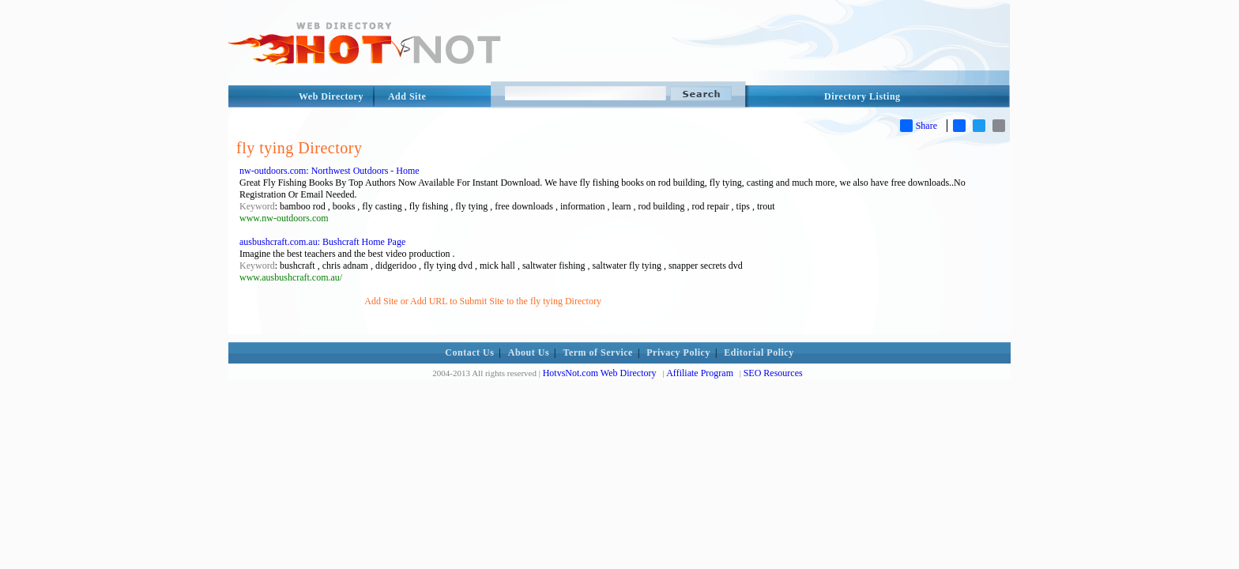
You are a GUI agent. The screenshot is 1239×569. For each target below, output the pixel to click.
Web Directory (331, 96)
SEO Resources (773, 373)
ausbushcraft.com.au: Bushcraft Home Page (322, 241)
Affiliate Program (699, 373)
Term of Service (598, 352)
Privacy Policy (678, 352)
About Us (528, 352)
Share (918, 125)
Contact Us (469, 352)
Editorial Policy (758, 352)
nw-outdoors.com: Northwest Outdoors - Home (329, 170)
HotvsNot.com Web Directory (600, 373)
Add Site (407, 96)
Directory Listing (862, 96)
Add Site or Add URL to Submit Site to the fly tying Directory (482, 301)
